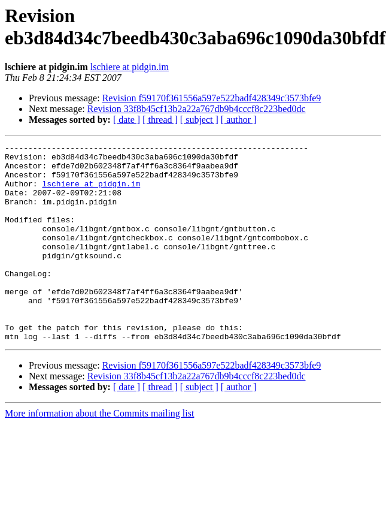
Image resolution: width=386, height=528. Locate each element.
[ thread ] (160, 119)
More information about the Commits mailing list (99, 453)
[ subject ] (199, 119)
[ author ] (239, 119)
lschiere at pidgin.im (129, 67)
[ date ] (126, 119)
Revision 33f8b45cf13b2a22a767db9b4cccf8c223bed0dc (196, 109)
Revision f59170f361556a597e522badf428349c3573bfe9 (211, 98)
